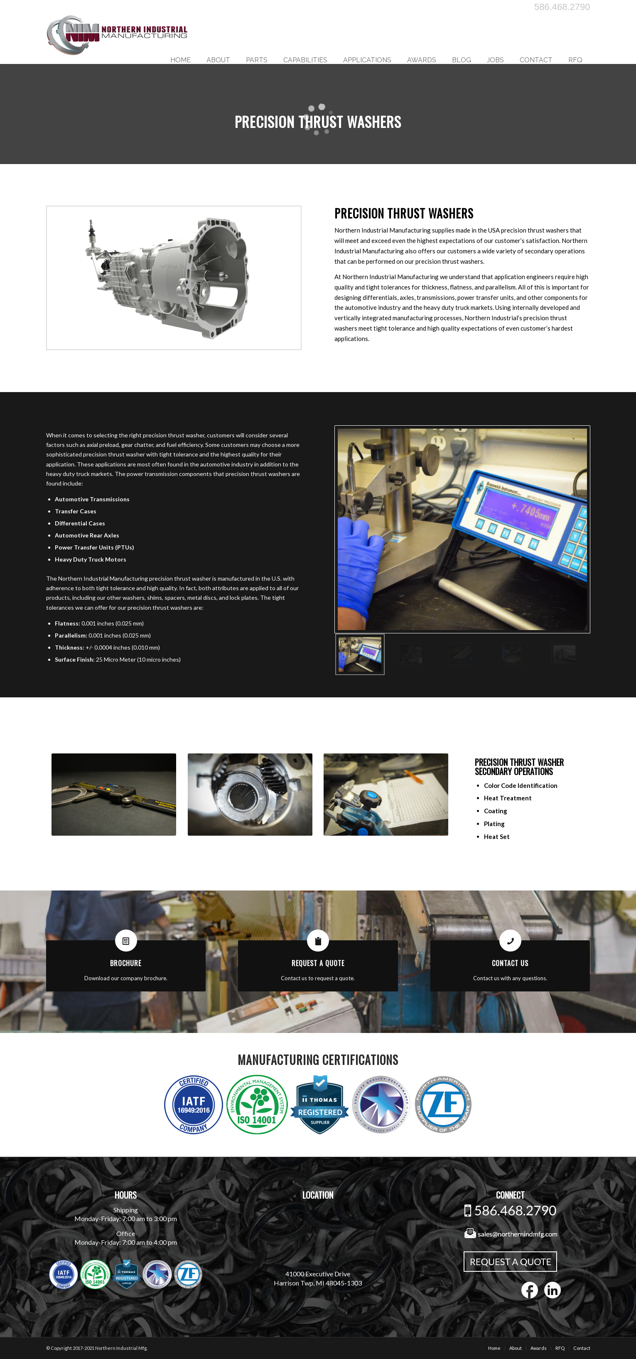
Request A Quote (318, 963)
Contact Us (510, 963)
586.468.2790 (562, 7)
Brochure (125, 963)
